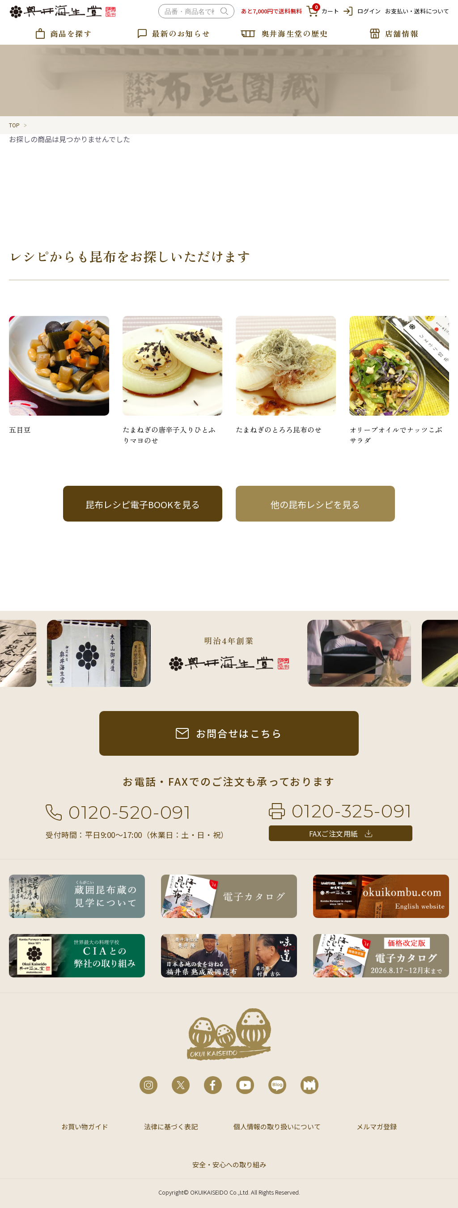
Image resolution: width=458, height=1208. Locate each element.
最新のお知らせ (181, 33)
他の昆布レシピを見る (315, 504)
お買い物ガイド (84, 1126)
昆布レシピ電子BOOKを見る (142, 504)
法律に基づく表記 (171, 1126)
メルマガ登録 (376, 1126)
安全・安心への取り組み (229, 1164)
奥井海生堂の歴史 (294, 33)
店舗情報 (402, 33)
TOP (14, 125)
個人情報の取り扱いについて (277, 1126)
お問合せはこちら (239, 733)
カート (322, 11)
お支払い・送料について (417, 11)
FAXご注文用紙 (333, 833)
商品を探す (71, 33)
